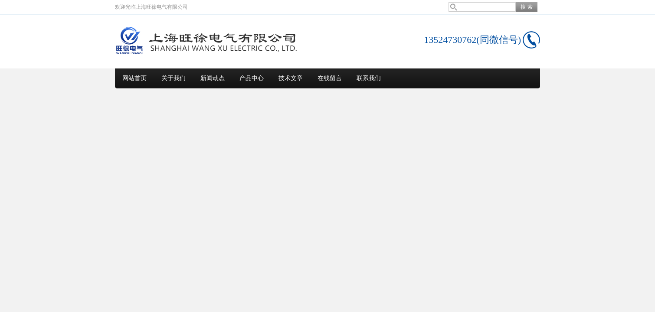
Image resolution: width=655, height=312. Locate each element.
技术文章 (290, 78)
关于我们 (173, 78)
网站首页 (134, 78)
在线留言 (330, 78)
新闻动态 (212, 78)
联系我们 (369, 78)
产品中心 (251, 78)
